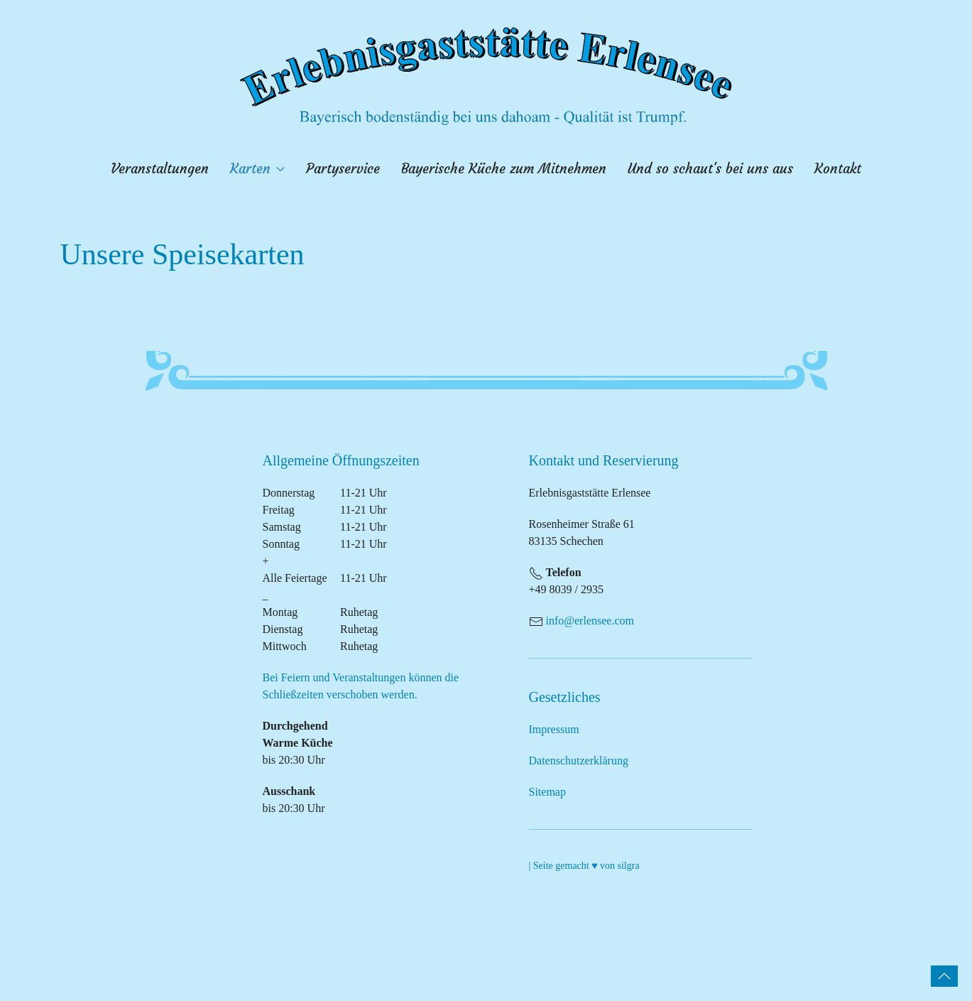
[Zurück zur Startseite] (486, 75)
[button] (944, 976)
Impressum (554, 729)
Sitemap (547, 792)
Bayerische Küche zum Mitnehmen (503, 169)
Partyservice (343, 169)
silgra (629, 865)
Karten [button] (257, 169)
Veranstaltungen (160, 169)
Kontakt (837, 169)
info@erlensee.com (590, 621)
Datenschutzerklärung (578, 760)
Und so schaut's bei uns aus (710, 169)
